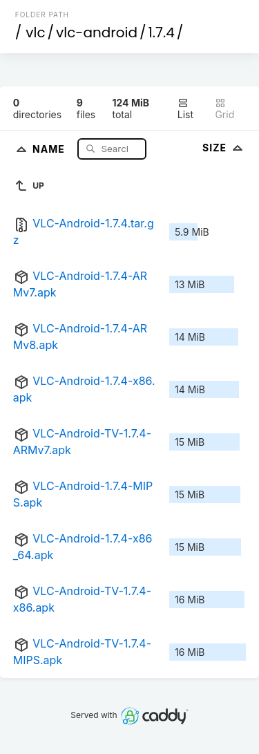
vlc (35, 32)
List (185, 108)
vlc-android (96, 32)
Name (50, 148)
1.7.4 (161, 32)
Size (224, 147)
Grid (224, 108)
